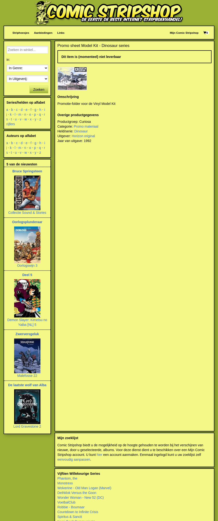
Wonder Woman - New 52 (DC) (80, 497)
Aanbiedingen (43, 32)
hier (99, 455)
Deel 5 (27, 275)
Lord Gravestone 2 (27, 426)
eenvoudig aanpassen (73, 459)
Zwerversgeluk (27, 334)
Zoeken (39, 89)
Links (60, 32)
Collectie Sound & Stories (27, 213)
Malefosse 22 (27, 376)
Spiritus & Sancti (69, 517)
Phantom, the (67, 478)
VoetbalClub (66, 502)
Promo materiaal (86, 126)
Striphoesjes (20, 32)
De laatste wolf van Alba (27, 385)
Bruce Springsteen (27, 171)
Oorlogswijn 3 (27, 265)
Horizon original (83, 136)
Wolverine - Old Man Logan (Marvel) (84, 488)
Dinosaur (81, 131)
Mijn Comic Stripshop (184, 32)
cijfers (10, 124)
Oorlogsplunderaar (27, 222)
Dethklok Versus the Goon (76, 493)
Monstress (65, 483)
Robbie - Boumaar (71, 507)
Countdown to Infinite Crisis (77, 512)
